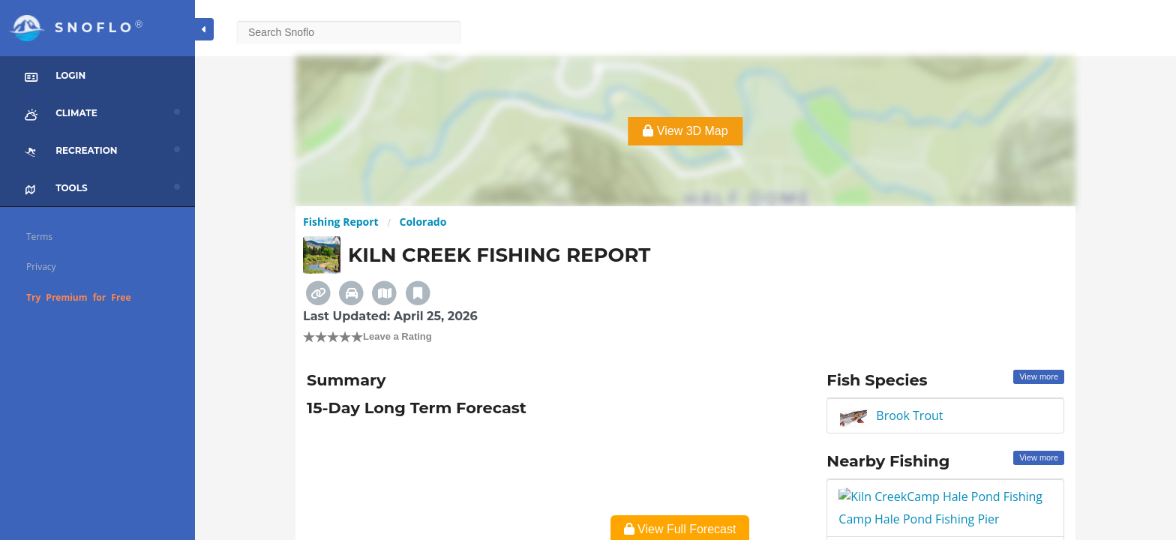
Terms (39, 236)
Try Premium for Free (78, 297)
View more (1038, 376)
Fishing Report (341, 221)
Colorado (423, 221)
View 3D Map (685, 130)
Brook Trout (909, 415)
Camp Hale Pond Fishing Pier (920, 497)
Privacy (41, 266)
